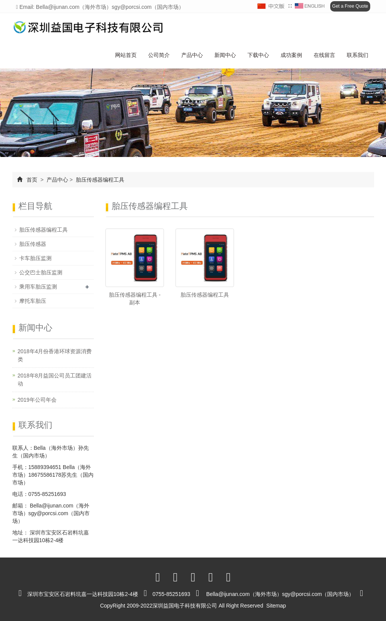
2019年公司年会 (37, 400)
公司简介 (159, 55)
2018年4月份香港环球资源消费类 (55, 355)
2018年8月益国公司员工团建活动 (55, 379)
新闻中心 (225, 55)
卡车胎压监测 (35, 258)
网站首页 (126, 55)
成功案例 (291, 55)
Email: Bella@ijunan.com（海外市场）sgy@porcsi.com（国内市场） (100, 7)
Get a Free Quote (350, 6)
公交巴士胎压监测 (40, 272)
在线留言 (324, 55)
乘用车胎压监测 (38, 287)
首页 (32, 180)
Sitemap (276, 606)
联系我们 (357, 55)
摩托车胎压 (32, 301)
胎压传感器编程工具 (99, 180)
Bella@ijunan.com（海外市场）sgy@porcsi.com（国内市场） (51, 513)
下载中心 (258, 55)
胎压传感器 (32, 244)
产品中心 (192, 55)
